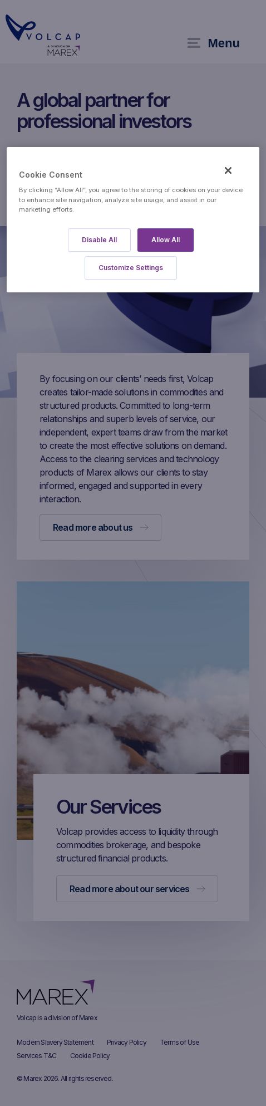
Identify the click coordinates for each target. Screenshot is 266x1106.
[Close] (228, 170)
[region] (133, 219)
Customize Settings (130, 267)
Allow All (165, 240)
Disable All (99, 240)
